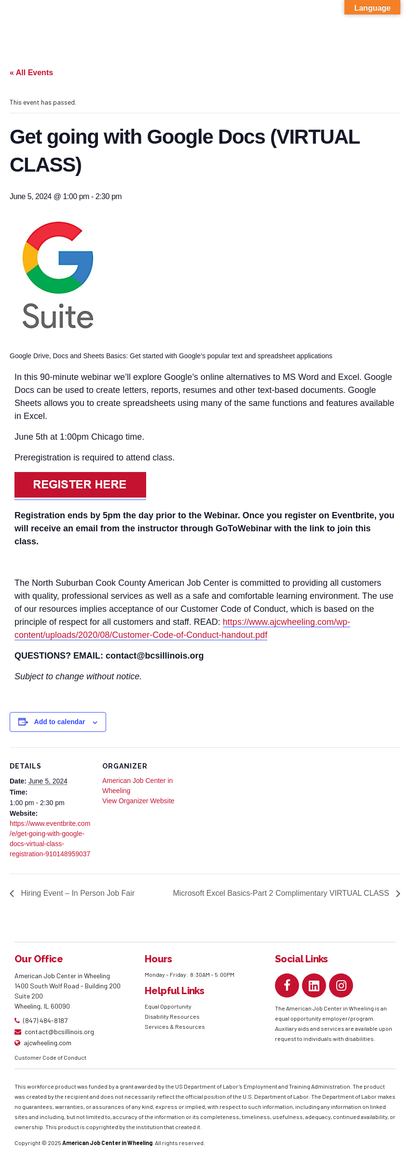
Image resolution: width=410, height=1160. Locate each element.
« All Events (31, 72)
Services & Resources (175, 1026)
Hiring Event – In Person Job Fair (77, 893)
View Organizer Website (138, 801)
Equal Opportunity (168, 1006)
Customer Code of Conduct (50, 1057)
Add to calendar (59, 722)
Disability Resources (172, 1016)
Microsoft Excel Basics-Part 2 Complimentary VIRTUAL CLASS (282, 893)
